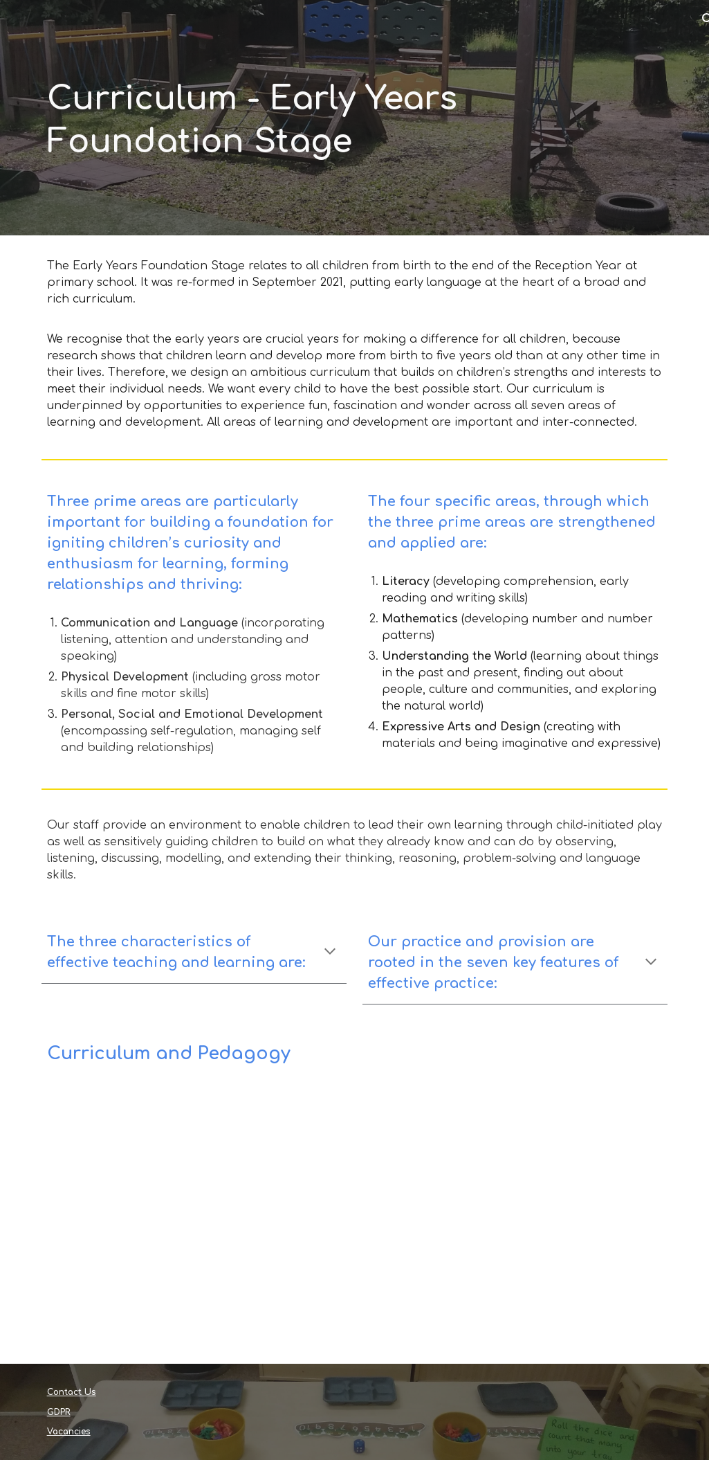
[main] (355, 118)
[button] (330, 952)
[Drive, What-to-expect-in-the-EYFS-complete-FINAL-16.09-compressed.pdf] (514, 1225)
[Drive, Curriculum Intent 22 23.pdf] (194, 1225)
